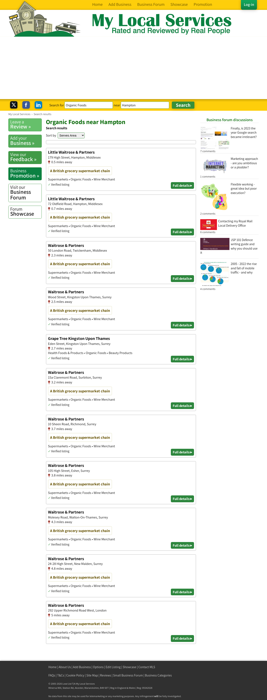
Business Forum (26, 192)
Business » (26, 140)
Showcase (26, 211)
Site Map (92, 675)
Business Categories (158, 675)
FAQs (51, 675)
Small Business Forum (128, 675)
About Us (65, 667)
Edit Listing (113, 667)
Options (98, 667)
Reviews (105, 675)
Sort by (51, 135)
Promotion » (26, 173)
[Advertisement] (133, 68)
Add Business (82, 667)
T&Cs (60, 675)
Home (52, 667)
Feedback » (26, 157)
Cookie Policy (75, 675)
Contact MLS (146, 667)
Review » (26, 124)
